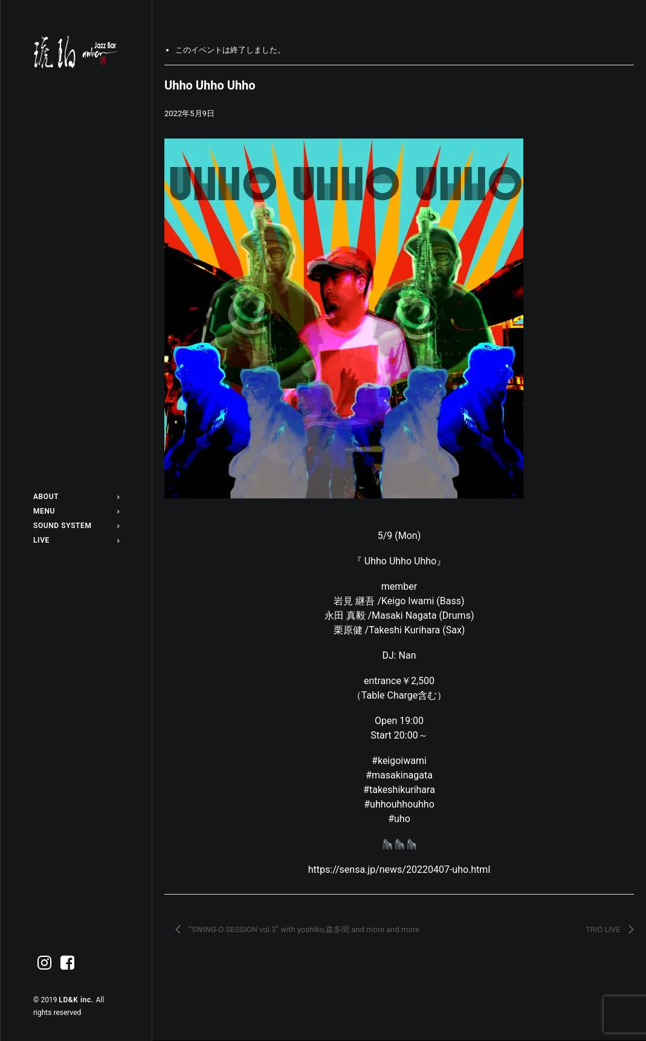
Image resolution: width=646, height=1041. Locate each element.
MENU (76, 511)
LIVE (76, 540)
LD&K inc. (77, 1000)
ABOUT (76, 496)
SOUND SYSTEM (76, 525)
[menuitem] (76, 496)
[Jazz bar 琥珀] (76, 52)
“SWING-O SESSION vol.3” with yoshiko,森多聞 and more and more (303, 929)
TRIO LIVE (604, 929)
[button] (44, 963)
